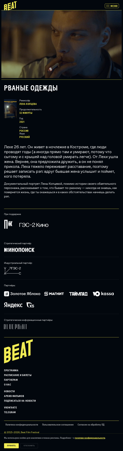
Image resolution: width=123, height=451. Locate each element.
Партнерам (11, 380)
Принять (11, 446)
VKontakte (10, 407)
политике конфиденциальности (90, 438)
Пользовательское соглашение (58, 424)
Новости (9, 391)
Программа (11, 370)
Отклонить (29, 446)
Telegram (10, 412)
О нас (7, 384)
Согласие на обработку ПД (91, 424)
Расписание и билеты (18, 375)
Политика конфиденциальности (21, 424)
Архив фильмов (14, 396)
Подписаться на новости (20, 401)
